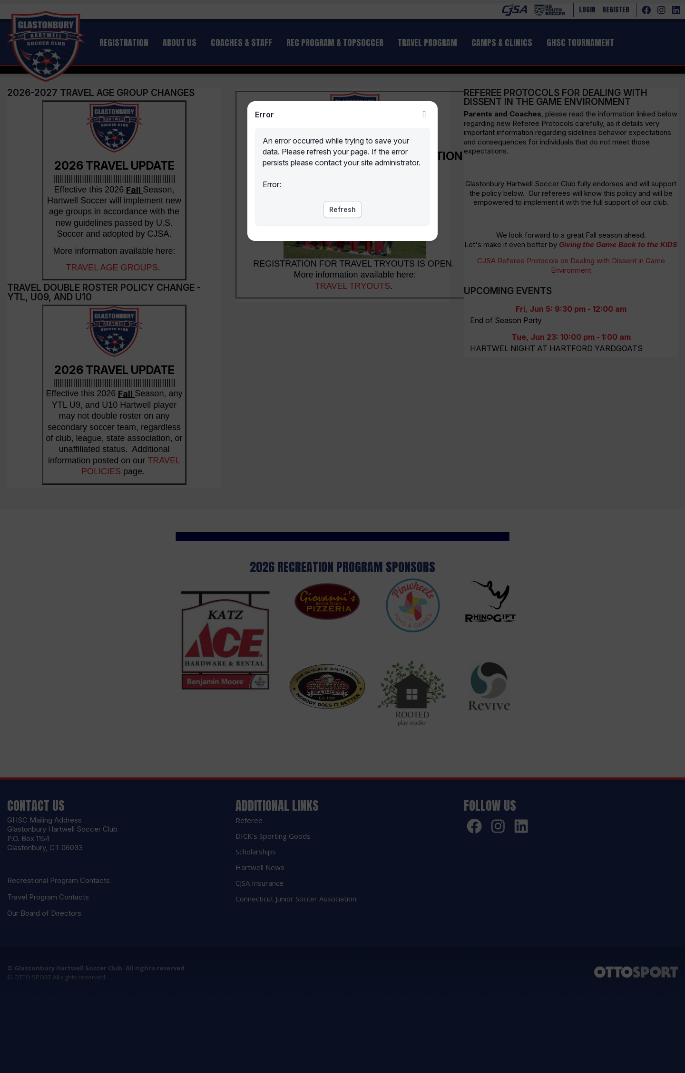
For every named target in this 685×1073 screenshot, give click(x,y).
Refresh (342, 209)
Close (424, 114)
